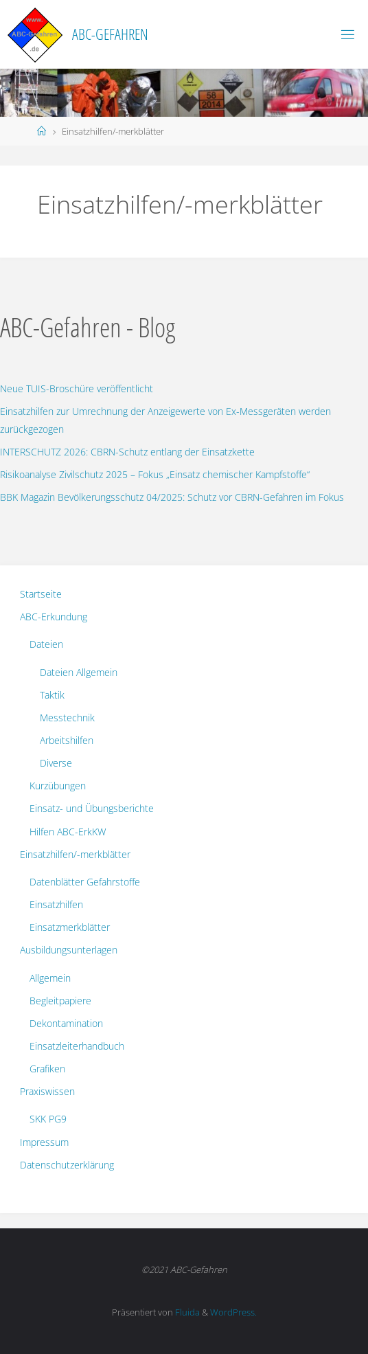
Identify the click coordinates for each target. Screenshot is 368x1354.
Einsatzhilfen (56, 904)
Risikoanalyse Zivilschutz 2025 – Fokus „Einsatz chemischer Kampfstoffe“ (155, 474)
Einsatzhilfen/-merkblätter (75, 854)
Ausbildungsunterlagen (68, 949)
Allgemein (50, 977)
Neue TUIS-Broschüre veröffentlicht (76, 388)
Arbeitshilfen (66, 740)
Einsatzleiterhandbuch (77, 1045)
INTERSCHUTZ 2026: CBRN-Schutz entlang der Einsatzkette (127, 451)
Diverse (56, 762)
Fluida (186, 1312)
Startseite (41, 593)
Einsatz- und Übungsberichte (92, 808)
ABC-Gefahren (110, 34)
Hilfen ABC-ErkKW (68, 831)
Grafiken (47, 1068)
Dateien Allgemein (78, 672)
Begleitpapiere (60, 1000)
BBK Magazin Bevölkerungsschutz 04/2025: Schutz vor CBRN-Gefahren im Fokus (172, 497)
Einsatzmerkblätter (70, 927)
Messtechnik (67, 717)
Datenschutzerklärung (67, 1164)
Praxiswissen (47, 1091)
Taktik (52, 694)
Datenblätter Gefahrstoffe (85, 881)
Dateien (46, 644)
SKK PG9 (48, 1118)
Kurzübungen (58, 785)
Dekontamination (66, 1023)
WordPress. (233, 1312)
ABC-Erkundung (53, 616)
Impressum (44, 1142)
